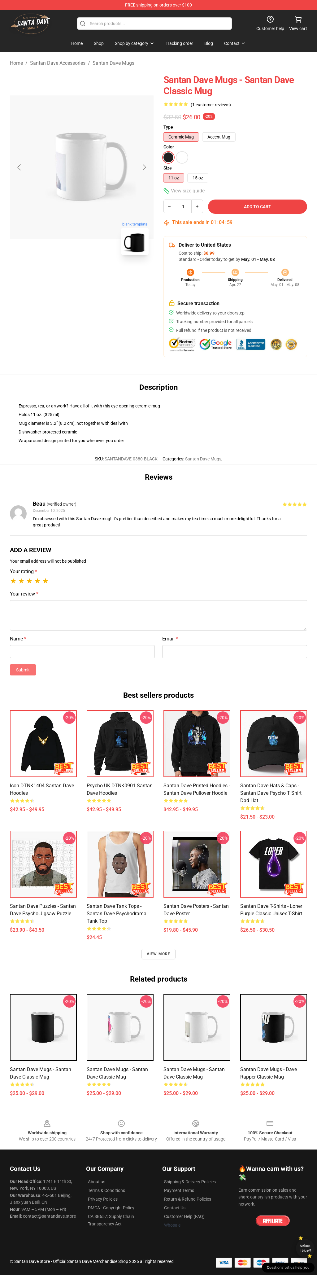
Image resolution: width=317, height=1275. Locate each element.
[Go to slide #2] (98, 274)
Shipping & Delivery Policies (190, 1181)
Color (168, 146)
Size (167, 167)
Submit (23, 669)
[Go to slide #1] (65, 274)
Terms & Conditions (106, 1190)
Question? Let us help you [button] (288, 1267)
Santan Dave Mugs (113, 63)
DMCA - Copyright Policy (111, 1207)
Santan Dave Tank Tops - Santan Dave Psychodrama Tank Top (116, 913)
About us (96, 1181)
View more (159, 954)
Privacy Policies (103, 1199)
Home (16, 63)
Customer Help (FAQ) (184, 1216)
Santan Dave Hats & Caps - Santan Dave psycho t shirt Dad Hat (271, 793)
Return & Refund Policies (187, 1199)
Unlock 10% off (305, 1248)
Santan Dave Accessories (57, 63)
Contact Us (174, 1207)
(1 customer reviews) (211, 104)
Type (168, 127)
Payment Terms (179, 1190)
